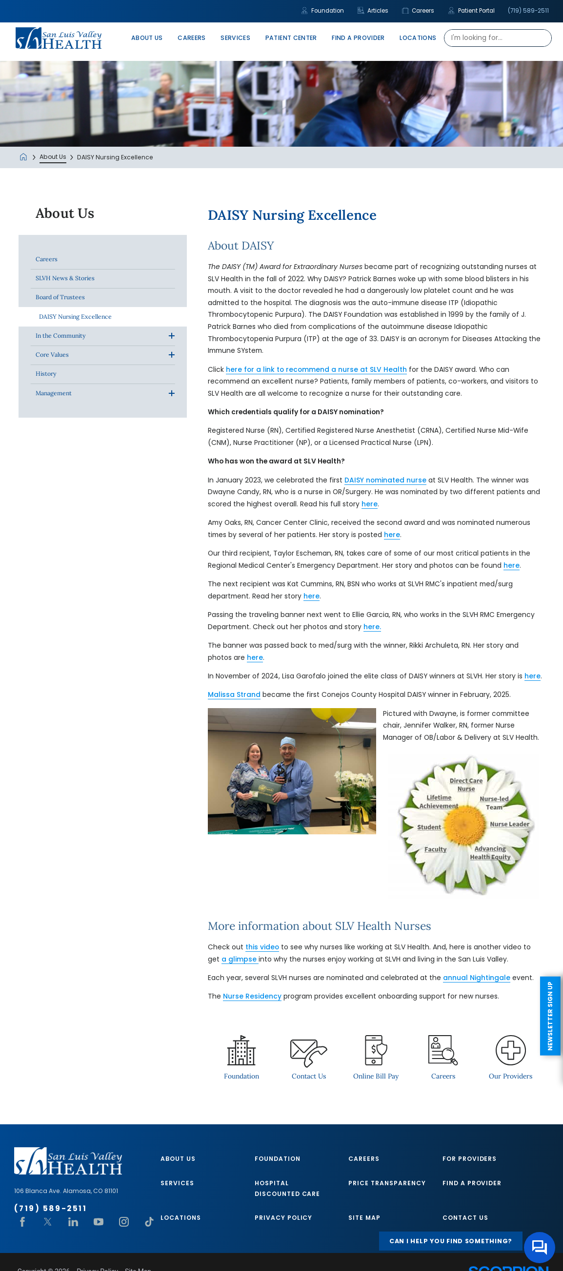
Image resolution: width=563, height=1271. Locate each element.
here (370, 504)
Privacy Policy (284, 1217)
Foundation (322, 11)
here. (372, 627)
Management (54, 393)
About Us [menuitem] (147, 38)
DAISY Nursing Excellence (75, 316)
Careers (418, 11)
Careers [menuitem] (192, 38)
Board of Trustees (60, 297)
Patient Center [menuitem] (291, 38)
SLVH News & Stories (65, 278)
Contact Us (465, 1217)
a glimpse (240, 959)
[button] (171, 336)
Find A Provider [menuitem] (358, 38)
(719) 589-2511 (528, 11)
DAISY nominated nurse (385, 480)
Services (177, 1183)
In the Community (60, 335)
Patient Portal (471, 11)
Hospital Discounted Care (288, 1188)
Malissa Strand (234, 694)
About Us (53, 157)
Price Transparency (387, 1183)
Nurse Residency (252, 996)
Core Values (52, 354)
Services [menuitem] (235, 38)
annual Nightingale (476, 977)
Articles (373, 11)
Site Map (364, 1217)
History (46, 373)
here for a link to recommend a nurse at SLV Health (316, 369)
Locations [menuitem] (418, 38)
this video (262, 947)
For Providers (469, 1159)
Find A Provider (472, 1183)
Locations (181, 1217)
